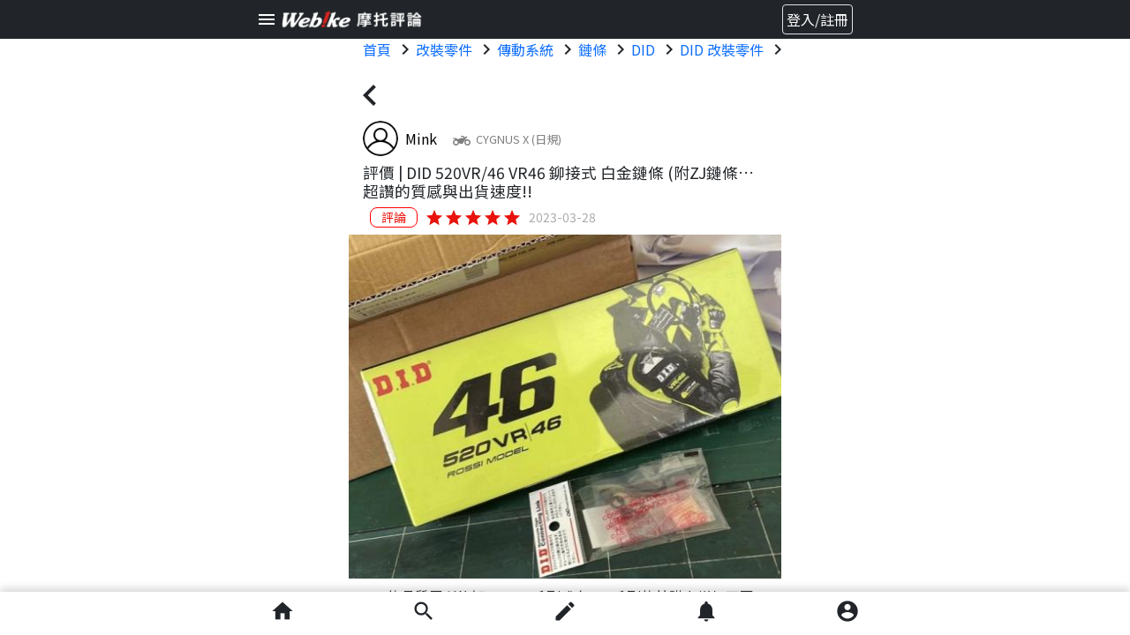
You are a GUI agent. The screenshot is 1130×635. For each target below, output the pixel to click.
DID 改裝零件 (722, 49)
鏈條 (592, 49)
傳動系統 (525, 49)
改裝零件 (444, 49)
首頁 (377, 49)
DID (643, 49)
